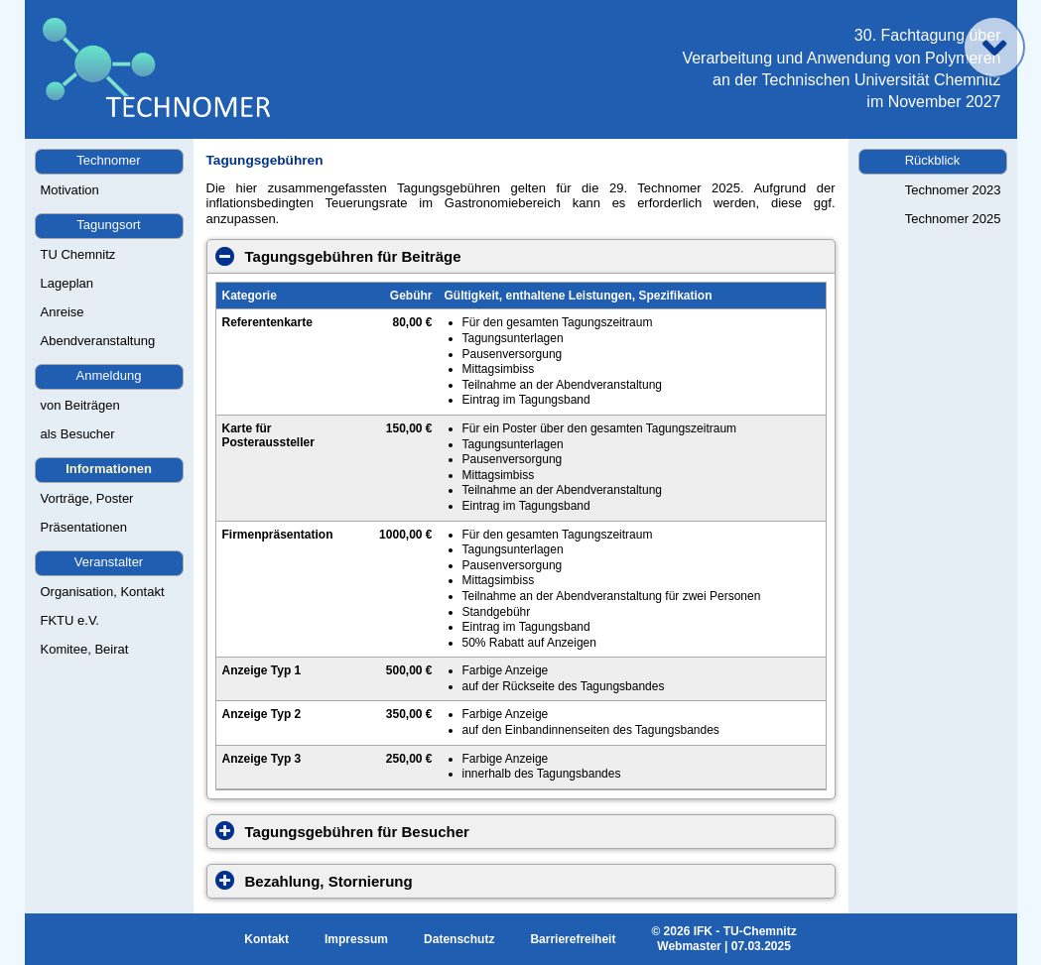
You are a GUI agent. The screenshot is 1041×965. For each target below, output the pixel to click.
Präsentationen (84, 527)
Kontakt (266, 939)
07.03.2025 (761, 946)
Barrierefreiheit (572, 939)
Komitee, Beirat (85, 649)
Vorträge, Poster (87, 498)
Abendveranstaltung (98, 340)
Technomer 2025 (953, 218)
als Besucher (78, 433)
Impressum (356, 939)
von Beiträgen (80, 405)
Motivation (70, 189)
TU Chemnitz (78, 254)
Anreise (62, 311)
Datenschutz (459, 939)
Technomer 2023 (953, 189)
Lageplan (67, 283)
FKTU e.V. (70, 620)
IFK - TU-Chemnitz (745, 931)
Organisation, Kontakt (103, 591)
